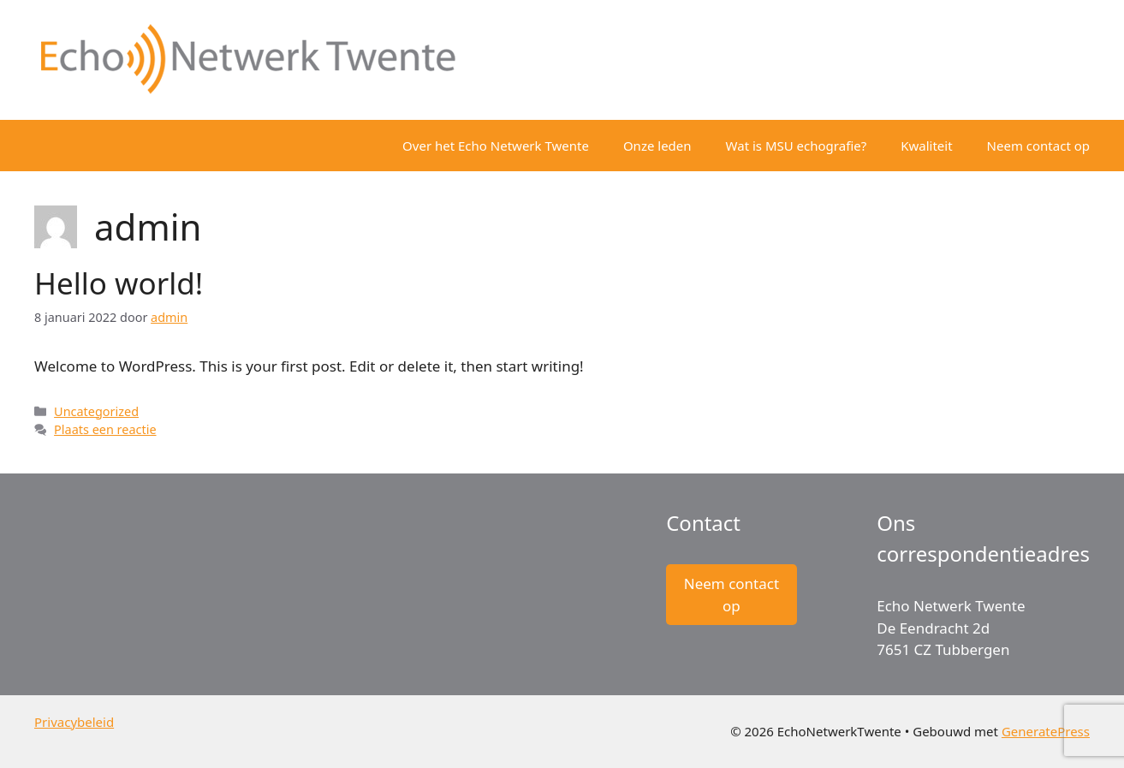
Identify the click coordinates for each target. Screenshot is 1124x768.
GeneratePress (1046, 731)
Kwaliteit (926, 145)
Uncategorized (96, 411)
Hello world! (118, 283)
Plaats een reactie (105, 429)
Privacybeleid (74, 721)
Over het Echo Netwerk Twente (495, 145)
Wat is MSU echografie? (796, 145)
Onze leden (657, 145)
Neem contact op (1038, 145)
